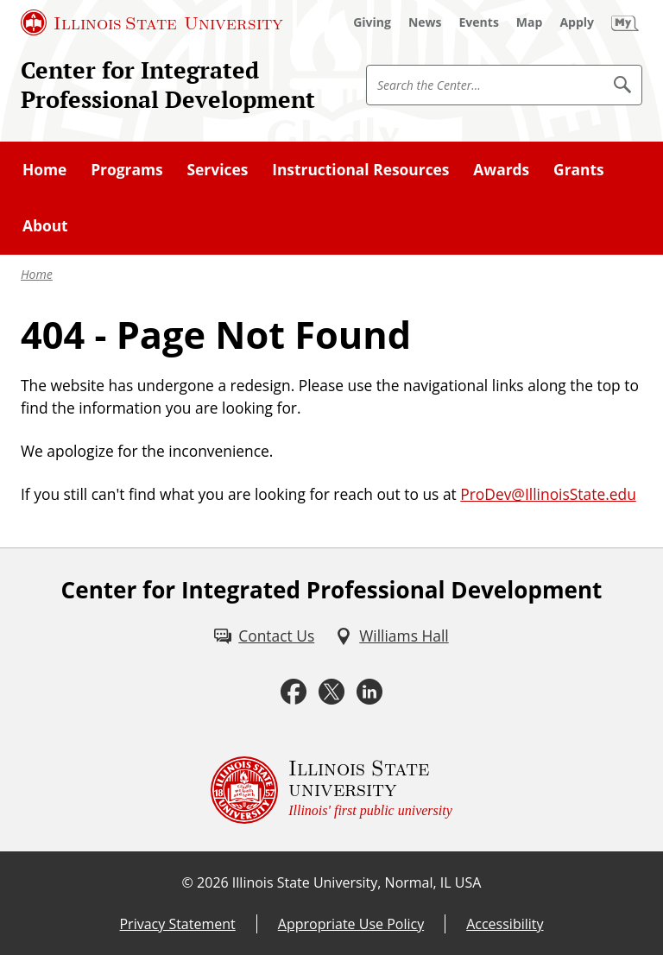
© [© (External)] (187, 882)
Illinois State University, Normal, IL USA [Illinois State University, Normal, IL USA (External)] (357, 882)
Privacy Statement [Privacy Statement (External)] (177, 923)
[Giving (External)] (372, 22)
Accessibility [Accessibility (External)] (504, 923)
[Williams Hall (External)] (391, 635)
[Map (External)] (529, 22)
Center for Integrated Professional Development (168, 84)
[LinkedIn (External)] (369, 691)
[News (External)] (425, 22)
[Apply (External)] (576, 22)
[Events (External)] (479, 22)
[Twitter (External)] (331, 691)
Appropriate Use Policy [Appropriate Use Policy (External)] (351, 923)
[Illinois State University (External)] (152, 22)
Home (37, 274)
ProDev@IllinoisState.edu (548, 494)
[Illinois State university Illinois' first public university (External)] (331, 790)
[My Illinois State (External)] (625, 22)
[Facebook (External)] (294, 691)
